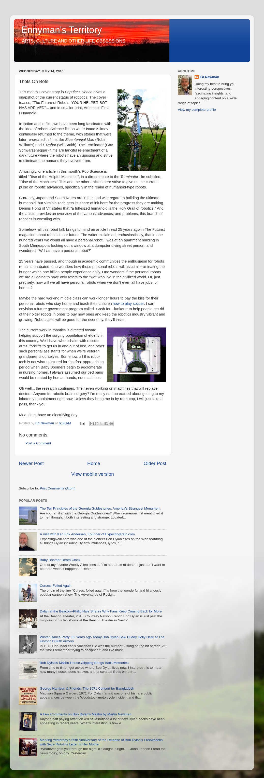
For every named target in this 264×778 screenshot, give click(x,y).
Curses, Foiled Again (55, 586)
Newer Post (31, 463)
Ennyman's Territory (61, 30)
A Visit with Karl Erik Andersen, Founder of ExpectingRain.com (87, 534)
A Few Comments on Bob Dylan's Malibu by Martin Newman (85, 714)
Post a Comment (38, 443)
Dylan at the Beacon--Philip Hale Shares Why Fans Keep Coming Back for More (101, 611)
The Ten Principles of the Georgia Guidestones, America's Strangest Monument (100, 508)
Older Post (155, 463)
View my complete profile (197, 110)
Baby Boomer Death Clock (60, 560)
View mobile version (92, 474)
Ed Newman (209, 77)
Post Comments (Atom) (58, 488)
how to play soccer (128, 304)
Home (93, 463)
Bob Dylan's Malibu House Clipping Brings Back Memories (84, 663)
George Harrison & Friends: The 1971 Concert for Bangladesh (87, 688)
